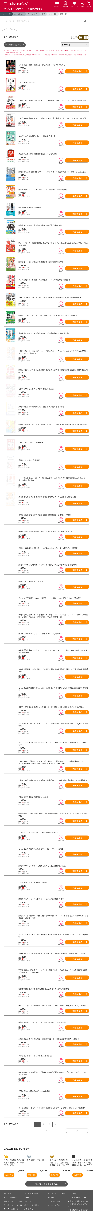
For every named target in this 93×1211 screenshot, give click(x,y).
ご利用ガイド (29, 1202)
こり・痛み (53, 14)
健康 (43, 14)
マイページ (28, 1194)
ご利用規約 (72, 1186)
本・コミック (19, 14)
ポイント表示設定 (31, 1198)
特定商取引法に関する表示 (78, 1204)
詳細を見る (77, 71)
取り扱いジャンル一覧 (13, 1198)
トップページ (6, 14)
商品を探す (8, 1186)
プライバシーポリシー (77, 1190)
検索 (85, 21)
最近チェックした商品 (13, 1194)
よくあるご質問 (53, 1194)
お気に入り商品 (10, 1190)
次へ (77, 1123)
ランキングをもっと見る (46, 1176)
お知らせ (51, 1190)
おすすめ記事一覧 (31, 1186)
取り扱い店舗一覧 (11, 1202)
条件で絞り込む (14, 44)
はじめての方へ (53, 1198)
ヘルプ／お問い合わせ (56, 1186)
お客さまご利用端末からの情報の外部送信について (78, 1196)
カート (27, 1190)
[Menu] (5, 3)
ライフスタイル (32, 14)
